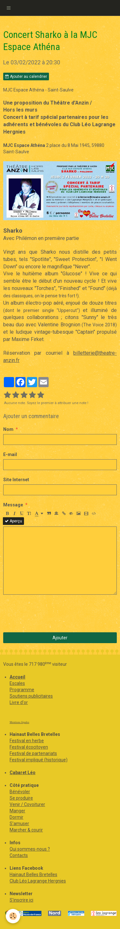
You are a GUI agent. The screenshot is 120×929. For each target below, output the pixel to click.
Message (13, 504)
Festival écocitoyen (29, 747)
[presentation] (51, 613)
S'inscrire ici (21, 900)
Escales (17, 683)
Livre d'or (19, 702)
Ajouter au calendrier (26, 76)
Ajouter (60, 637)
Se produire (21, 798)
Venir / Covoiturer (27, 804)
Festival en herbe (27, 740)
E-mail (10, 454)
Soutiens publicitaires (31, 696)
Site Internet (16, 479)
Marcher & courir (26, 829)
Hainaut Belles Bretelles (33, 874)
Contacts (19, 855)
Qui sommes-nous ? (30, 849)
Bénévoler (20, 791)
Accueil (17, 676)
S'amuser (19, 823)
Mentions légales (19, 722)
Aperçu (13, 521)
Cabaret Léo (23, 772)
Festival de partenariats (33, 753)
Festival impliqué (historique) (39, 759)
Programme (22, 689)
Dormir (16, 817)
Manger (17, 810)
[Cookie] (13, 916)
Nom (8, 429)
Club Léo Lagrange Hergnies (38, 880)
